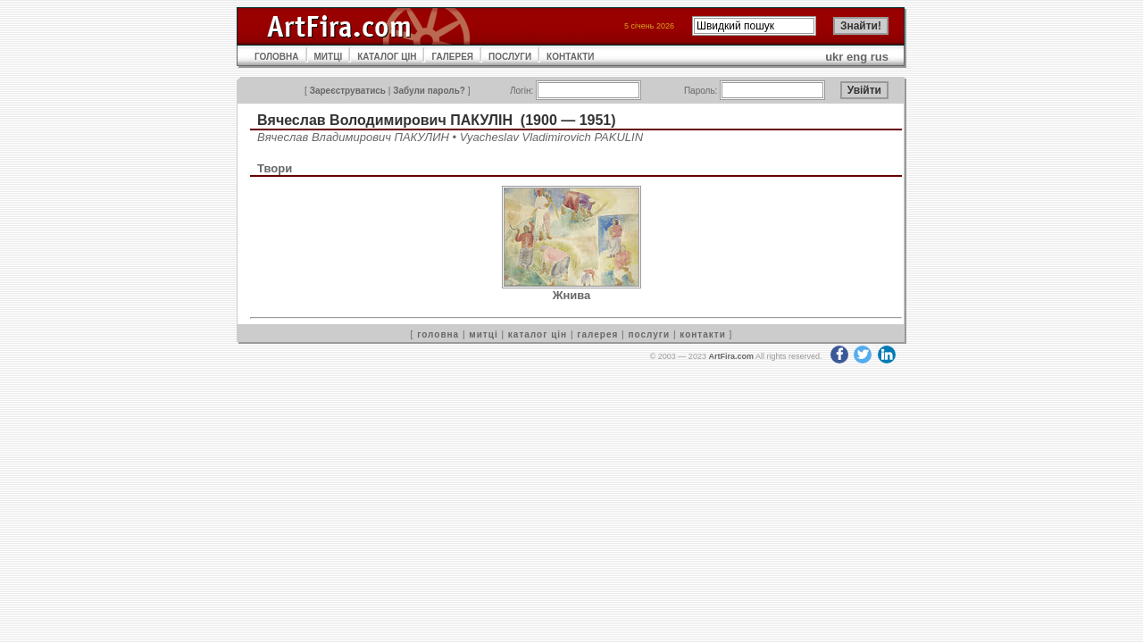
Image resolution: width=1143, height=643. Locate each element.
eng (857, 56)
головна (438, 334)
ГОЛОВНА (276, 57)
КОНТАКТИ (570, 57)
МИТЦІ (328, 57)
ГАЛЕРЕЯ (452, 57)
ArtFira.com (731, 356)
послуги (649, 334)
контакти (703, 334)
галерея (597, 334)
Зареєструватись (348, 91)
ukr (834, 56)
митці (483, 334)
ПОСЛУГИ (509, 57)
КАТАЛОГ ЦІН (386, 57)
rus (880, 56)
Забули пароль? (429, 91)
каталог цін (537, 334)
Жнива (572, 295)
